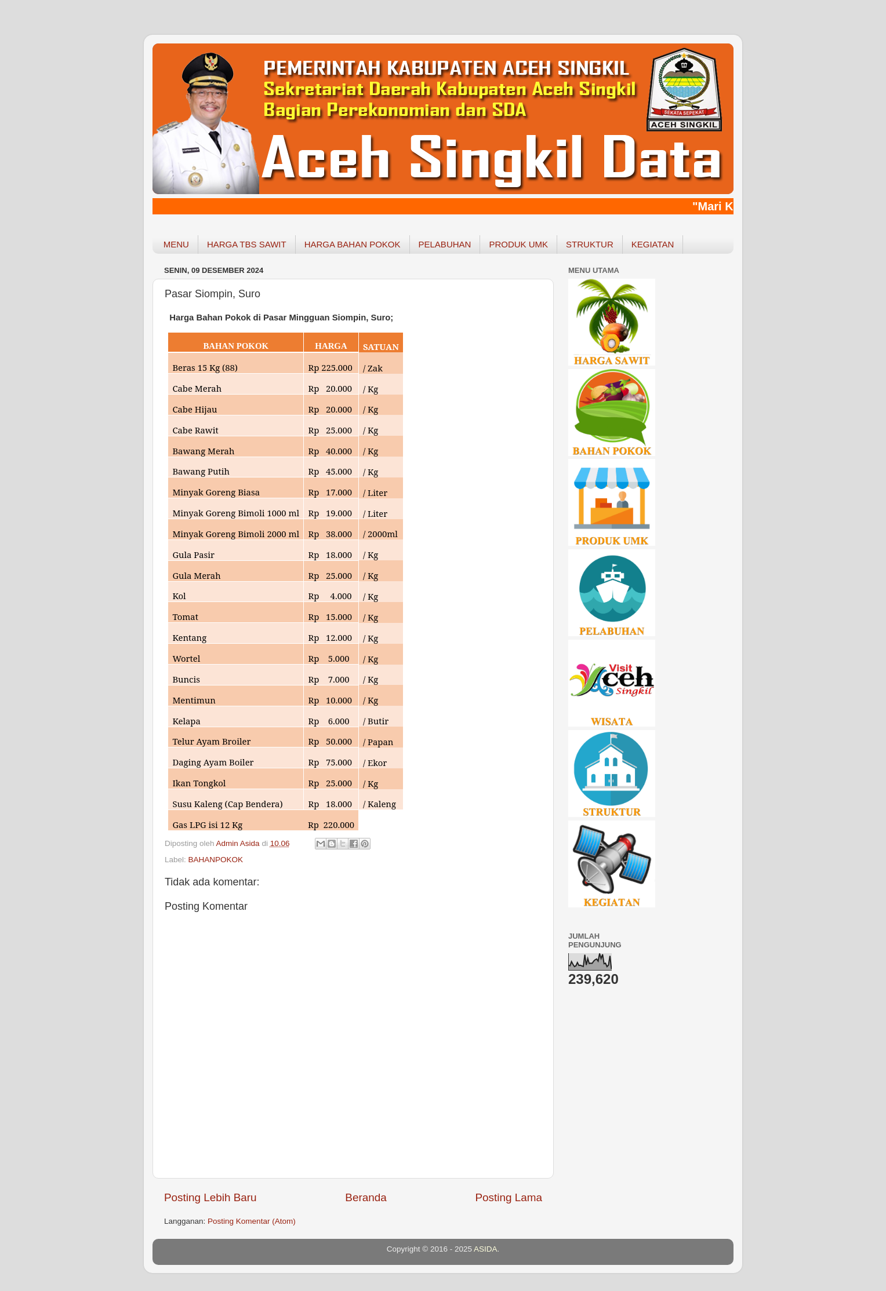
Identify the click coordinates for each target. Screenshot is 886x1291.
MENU (176, 244)
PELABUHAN (445, 244)
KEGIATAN (652, 244)
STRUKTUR (589, 244)
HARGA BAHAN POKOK (352, 244)
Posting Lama (508, 1197)
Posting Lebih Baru (210, 1197)
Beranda (365, 1197)
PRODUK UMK (518, 244)
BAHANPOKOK (216, 859)
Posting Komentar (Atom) (252, 1221)
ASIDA (486, 1249)
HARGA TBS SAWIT (246, 244)
